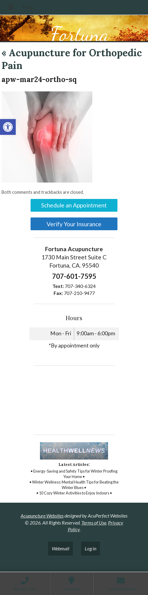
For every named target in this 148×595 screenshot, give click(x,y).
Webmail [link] (60, 548)
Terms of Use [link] (93, 522)
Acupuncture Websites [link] (42, 515)
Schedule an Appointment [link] (74, 205)
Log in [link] (90, 548)
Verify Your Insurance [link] (74, 224)
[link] (8, 127)
